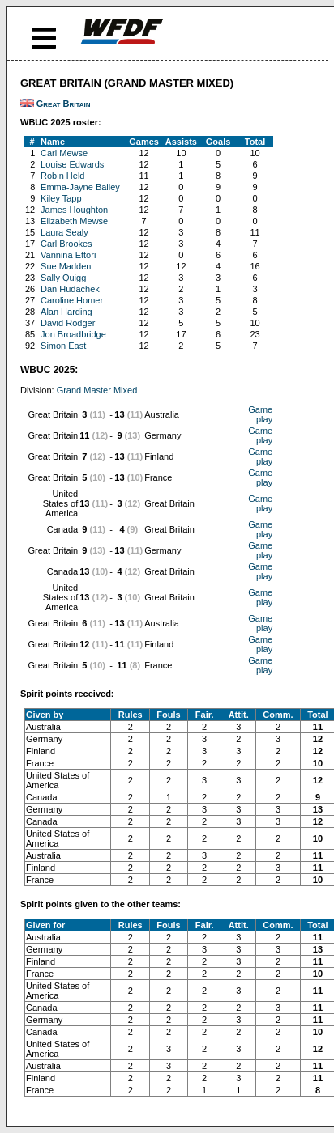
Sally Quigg (63, 277)
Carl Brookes (66, 243)
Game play (260, 414)
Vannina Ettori (68, 255)
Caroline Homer (72, 300)
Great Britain (63, 103)
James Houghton (74, 209)
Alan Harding (66, 311)
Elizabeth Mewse (74, 221)
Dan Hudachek (70, 289)
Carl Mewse (64, 153)
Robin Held (62, 175)
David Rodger (68, 323)
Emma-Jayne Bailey (80, 187)
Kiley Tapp (61, 198)
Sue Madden (66, 266)
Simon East (63, 345)
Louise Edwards (72, 164)
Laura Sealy (64, 232)
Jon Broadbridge (73, 334)
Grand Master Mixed (97, 390)
